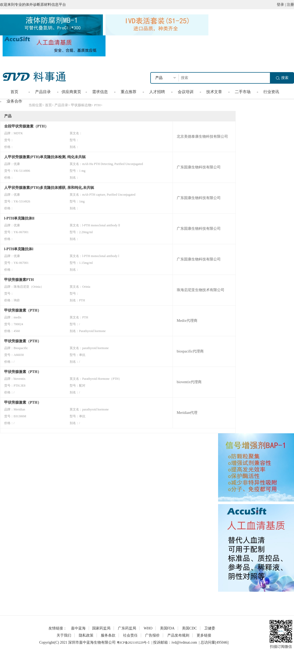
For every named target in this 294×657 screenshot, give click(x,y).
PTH (97, 105)
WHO (148, 628)
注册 (290, 5)
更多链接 (204, 635)
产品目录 (43, 92)
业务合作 (14, 101)
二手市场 (243, 92)
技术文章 (214, 92)
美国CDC (189, 628)
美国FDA (167, 628)
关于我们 (64, 635)
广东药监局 (127, 628)
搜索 (282, 78)
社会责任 (130, 635)
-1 (148, 642)
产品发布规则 (178, 635)
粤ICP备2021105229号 (132, 642)
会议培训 (185, 92)
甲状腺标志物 (81, 105)
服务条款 (108, 635)
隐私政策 (86, 635)
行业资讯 (271, 92)
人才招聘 (157, 92)
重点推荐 (128, 92)
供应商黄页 (71, 92)
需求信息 (100, 92)
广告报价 (152, 635)
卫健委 (209, 628)
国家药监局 (101, 628)
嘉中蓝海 (78, 628)
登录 (280, 5)
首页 (14, 92)
